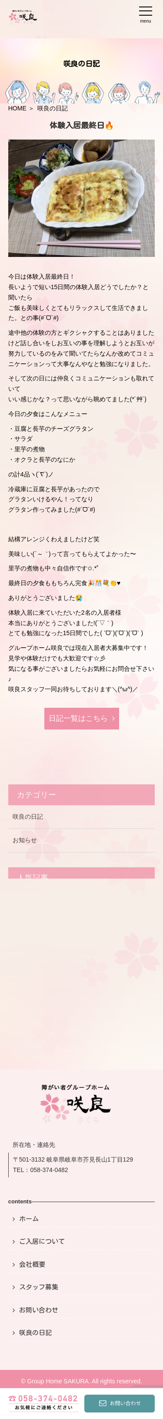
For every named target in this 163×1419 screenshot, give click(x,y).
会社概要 (32, 1264)
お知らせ (25, 851)
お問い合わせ (38, 1310)
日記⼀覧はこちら (78, 718)
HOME (17, 108)
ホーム (29, 1219)
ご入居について (42, 1241)
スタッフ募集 (38, 1287)
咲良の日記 (28, 828)
